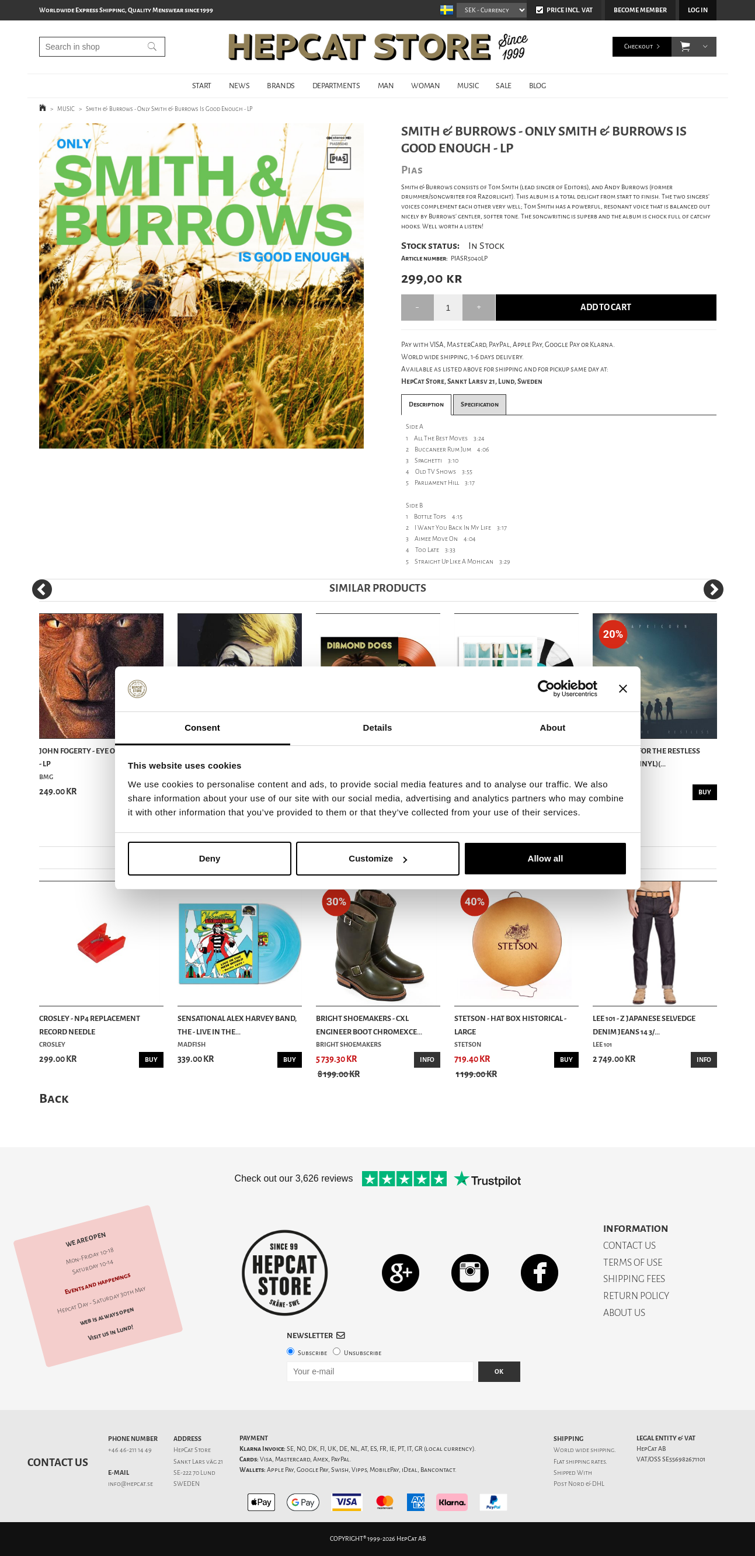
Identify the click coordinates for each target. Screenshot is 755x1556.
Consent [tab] (202, 727)
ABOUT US (624, 1313)
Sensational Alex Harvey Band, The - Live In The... (237, 1024)
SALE (503, 86)
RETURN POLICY (636, 1296)
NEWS (239, 86)
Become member (640, 10)
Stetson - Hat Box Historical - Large (510, 1024)
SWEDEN (186, 1483)
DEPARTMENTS (336, 86)
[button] (685, 47)
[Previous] (42, 589)
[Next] (713, 589)
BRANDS (281, 86)
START (201, 86)
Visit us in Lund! (110, 1332)
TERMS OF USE (632, 1262)
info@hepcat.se (130, 1483)
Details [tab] (377, 727)
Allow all (545, 858)
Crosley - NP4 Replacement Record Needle (89, 1024)
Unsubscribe (362, 1353)
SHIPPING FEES (634, 1279)
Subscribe (312, 1353)
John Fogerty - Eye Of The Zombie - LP (100, 757)
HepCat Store (192, 1450)
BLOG (537, 86)
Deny (210, 858)
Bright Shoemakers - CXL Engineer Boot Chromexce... (369, 1024)
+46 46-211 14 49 (130, 1450)
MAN (386, 86)
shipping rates (586, 1461)
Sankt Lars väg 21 (198, 1461)
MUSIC (467, 86)
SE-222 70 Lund (194, 1472)
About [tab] (553, 727)
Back (53, 1098)
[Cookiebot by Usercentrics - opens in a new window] (546, 689)
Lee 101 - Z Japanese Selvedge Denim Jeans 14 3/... (644, 1024)
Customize (378, 858)
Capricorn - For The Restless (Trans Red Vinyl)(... (646, 757)
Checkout (638, 46)
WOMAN (425, 86)
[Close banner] (623, 689)
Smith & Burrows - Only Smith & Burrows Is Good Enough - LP (169, 109)
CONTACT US (629, 1245)
